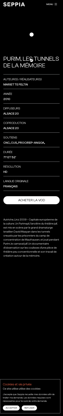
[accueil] (14, 4)
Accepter (11, 408)
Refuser (29, 408)
